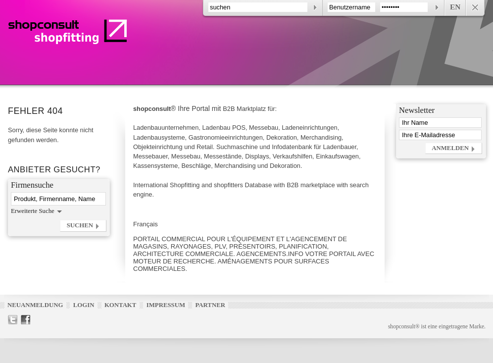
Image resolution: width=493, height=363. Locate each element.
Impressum (166, 305)
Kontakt (120, 305)
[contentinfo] (344, 8)
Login (84, 305)
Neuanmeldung (35, 305)
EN (455, 6)
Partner (210, 305)
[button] (83, 225)
